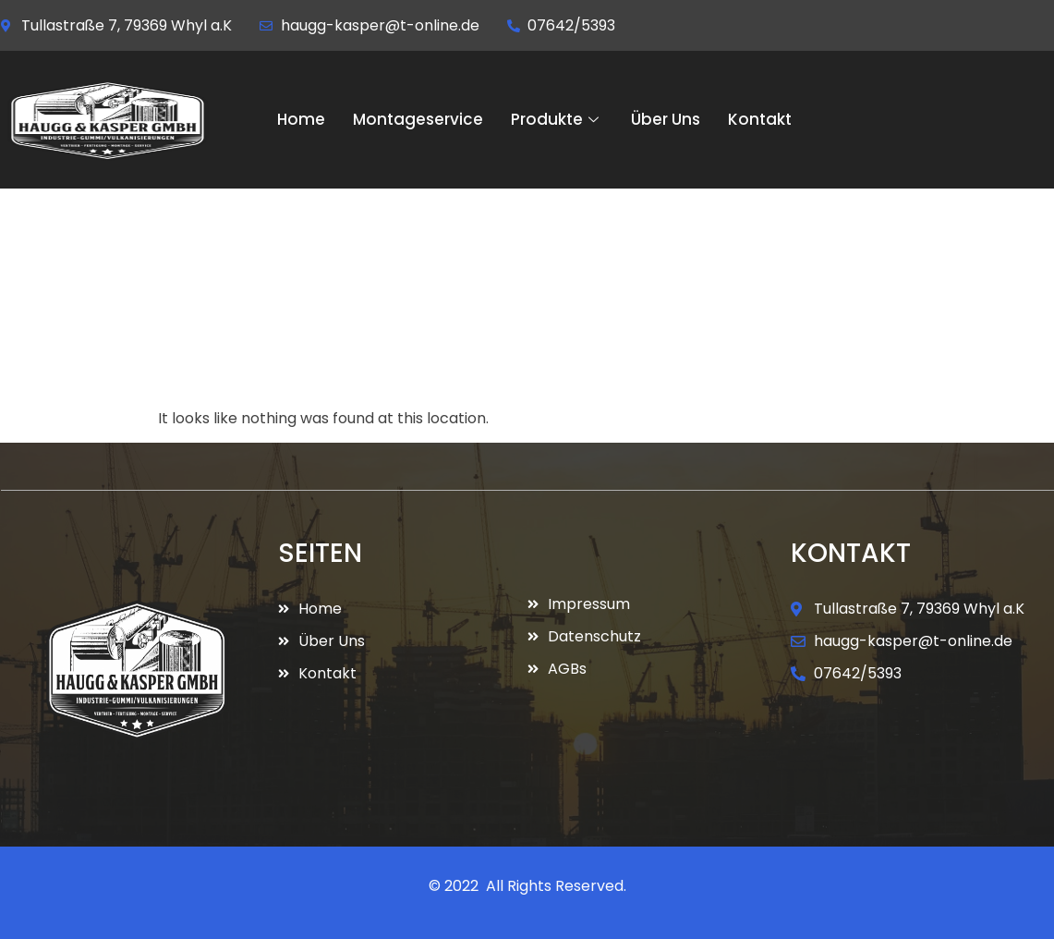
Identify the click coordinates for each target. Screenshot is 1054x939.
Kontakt (760, 119)
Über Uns (665, 119)
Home (301, 119)
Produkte (557, 119)
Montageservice (418, 119)
